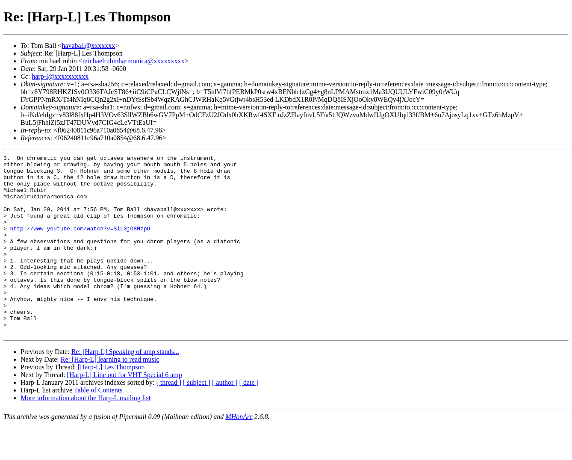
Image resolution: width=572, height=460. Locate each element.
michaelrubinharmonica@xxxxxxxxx (134, 61)
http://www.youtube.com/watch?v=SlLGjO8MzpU (80, 244)
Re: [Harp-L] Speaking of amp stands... (125, 387)
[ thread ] (168, 418)
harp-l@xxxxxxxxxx (60, 76)
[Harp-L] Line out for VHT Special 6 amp (124, 410)
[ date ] (249, 418)
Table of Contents (98, 426)
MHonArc (238, 452)
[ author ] (225, 418)
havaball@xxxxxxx (88, 45)
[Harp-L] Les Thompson (110, 403)
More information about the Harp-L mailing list (85, 433)
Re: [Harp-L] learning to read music (110, 395)
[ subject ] (196, 418)
